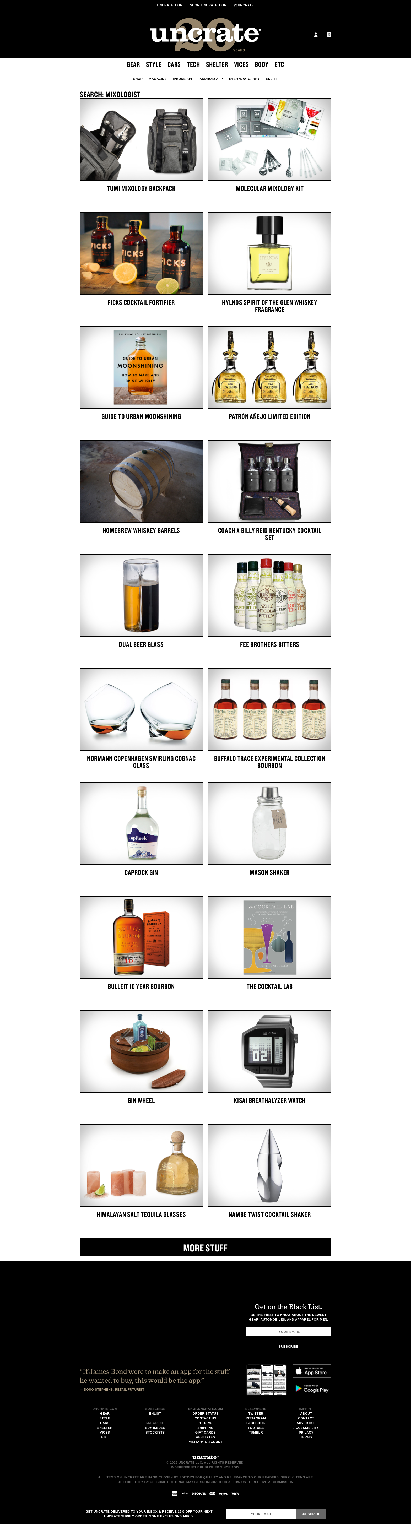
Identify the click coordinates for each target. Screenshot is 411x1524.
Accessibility (306, 1428)
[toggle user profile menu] (315, 35)
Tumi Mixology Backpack (141, 188)
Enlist (272, 79)
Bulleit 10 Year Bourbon (141, 986)
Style (154, 64)
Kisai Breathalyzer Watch (270, 1100)
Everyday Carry (244, 79)
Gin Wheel (141, 1100)
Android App (211, 79)
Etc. (105, 1437)
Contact (306, 1418)
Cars (174, 64)
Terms (306, 1437)
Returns (205, 1423)
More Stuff (205, 1247)
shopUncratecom (209, 5)
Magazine (158, 79)
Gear (133, 64)
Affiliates (205, 1437)
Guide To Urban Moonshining (141, 416)
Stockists (155, 1432)
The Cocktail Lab (270, 986)
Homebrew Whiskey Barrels (141, 530)
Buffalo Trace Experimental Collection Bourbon (270, 762)
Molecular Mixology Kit (270, 188)
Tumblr (256, 1432)
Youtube (256, 1428)
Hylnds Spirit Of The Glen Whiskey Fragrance (269, 306)
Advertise (306, 1423)
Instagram (256, 1418)
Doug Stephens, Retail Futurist (114, 1389)
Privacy (306, 1432)
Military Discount (205, 1442)
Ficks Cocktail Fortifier (141, 302)
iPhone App (183, 79)
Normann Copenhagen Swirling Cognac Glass (141, 762)
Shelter (217, 64)
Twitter (255, 1413)
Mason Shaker (270, 872)
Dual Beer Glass (141, 644)
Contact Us (206, 1418)
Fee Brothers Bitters (269, 644)
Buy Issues (155, 1428)
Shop (138, 79)
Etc (279, 64)
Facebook (255, 1423)
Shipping (205, 1428)
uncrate (244, 5)
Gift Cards (205, 1432)
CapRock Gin (141, 872)
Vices (241, 64)
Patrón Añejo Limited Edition (270, 416)
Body (262, 64)
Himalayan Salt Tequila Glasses (141, 1214)
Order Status (206, 1413)
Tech (193, 64)
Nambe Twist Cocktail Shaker (270, 1214)
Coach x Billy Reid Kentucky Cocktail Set (270, 534)
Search (303, 34)
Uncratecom (170, 5)
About (306, 1413)
